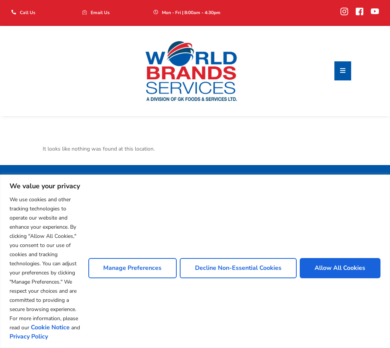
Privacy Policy (29, 336)
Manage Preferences (132, 268)
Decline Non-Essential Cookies (238, 268)
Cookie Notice (50, 327)
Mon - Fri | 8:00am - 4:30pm (191, 13)
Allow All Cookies (340, 268)
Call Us (27, 13)
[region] (195, 261)
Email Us (100, 13)
